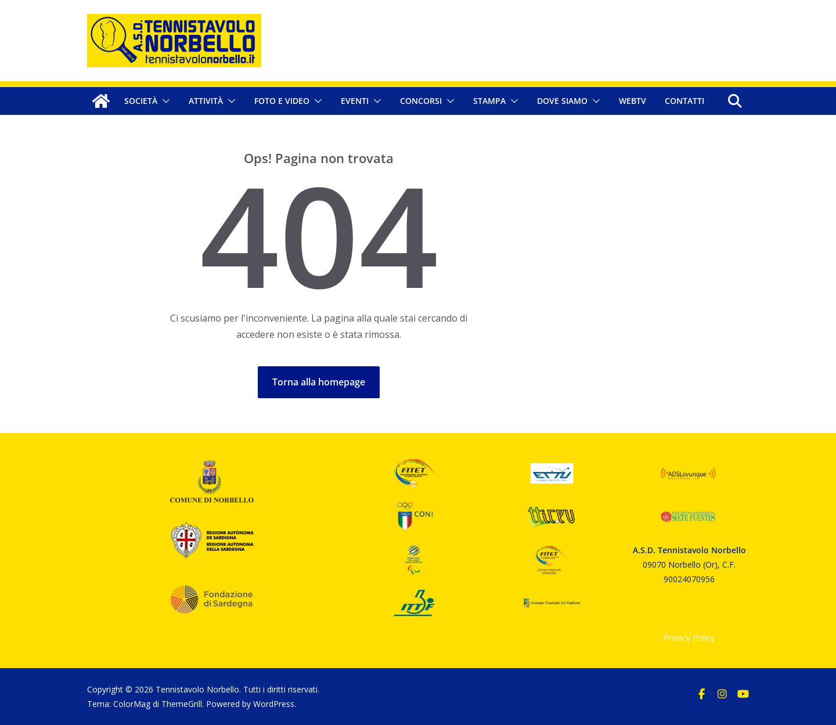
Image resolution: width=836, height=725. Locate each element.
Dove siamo (562, 100)
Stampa (489, 100)
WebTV (632, 100)
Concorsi (421, 100)
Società (140, 100)
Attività (206, 100)
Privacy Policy (689, 637)
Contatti (684, 100)
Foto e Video (281, 100)
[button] (163, 101)
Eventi (355, 100)
